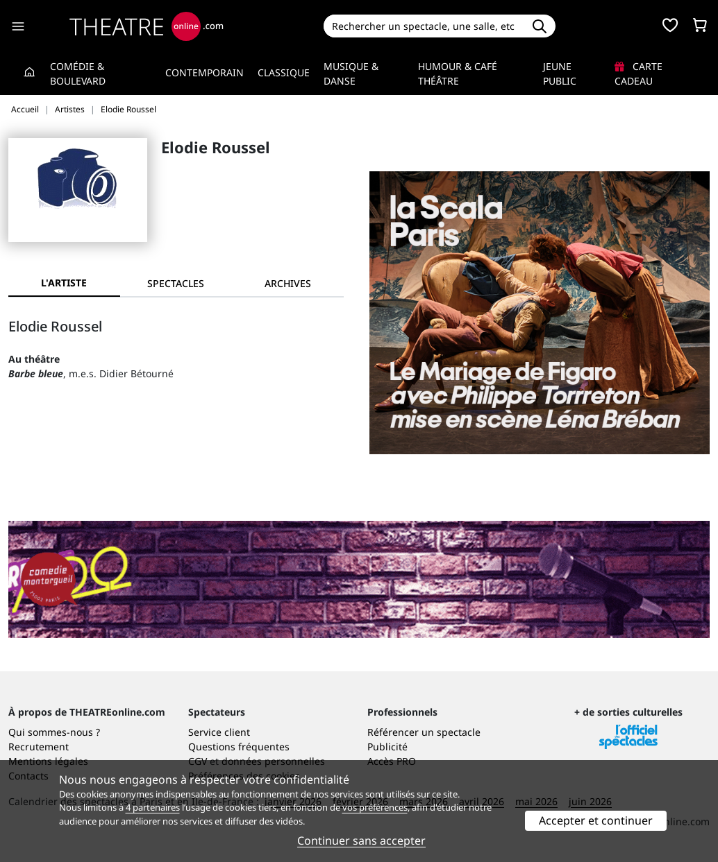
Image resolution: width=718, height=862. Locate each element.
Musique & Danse (351, 73)
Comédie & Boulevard (78, 73)
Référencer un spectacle (424, 732)
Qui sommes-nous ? (54, 732)
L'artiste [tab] (64, 282)
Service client (219, 732)
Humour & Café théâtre (457, 73)
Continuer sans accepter (361, 840)
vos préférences (375, 807)
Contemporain (204, 72)
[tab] (176, 283)
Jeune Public (559, 73)
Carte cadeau (638, 73)
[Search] (424, 26)
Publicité (387, 746)
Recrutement (38, 746)
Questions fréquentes (239, 746)
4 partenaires (153, 807)
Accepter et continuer (596, 820)
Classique (284, 72)
